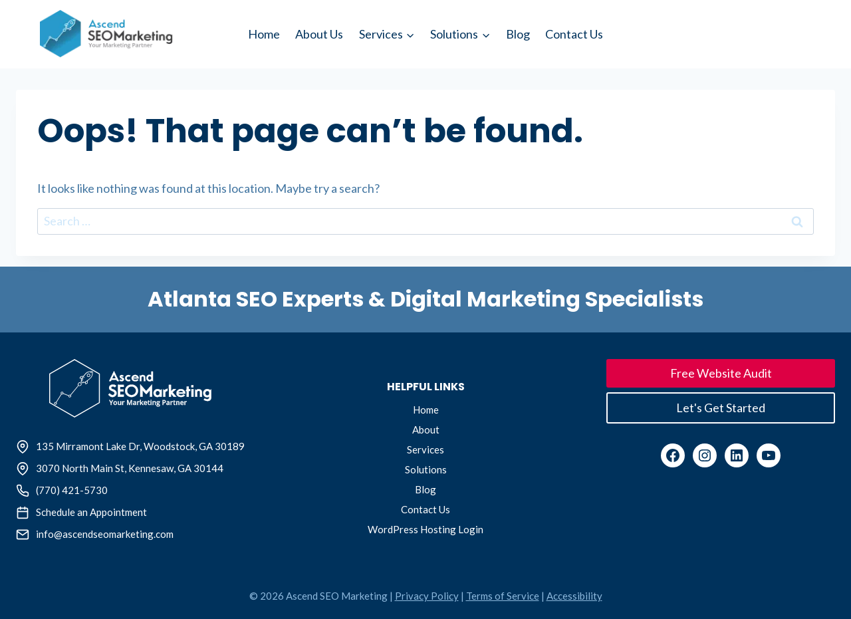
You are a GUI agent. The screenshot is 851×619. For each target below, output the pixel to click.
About (425, 429)
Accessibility (574, 596)
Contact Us (574, 34)
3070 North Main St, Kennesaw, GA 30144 (129, 468)
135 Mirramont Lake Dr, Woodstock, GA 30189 (140, 446)
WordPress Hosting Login (425, 529)
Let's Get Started (720, 407)
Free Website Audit (721, 373)
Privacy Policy (427, 596)
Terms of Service (502, 596)
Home (264, 34)
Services (425, 449)
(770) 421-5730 (72, 490)
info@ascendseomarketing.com (105, 534)
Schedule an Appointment (91, 512)
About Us (319, 34)
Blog (518, 34)
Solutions (426, 469)
